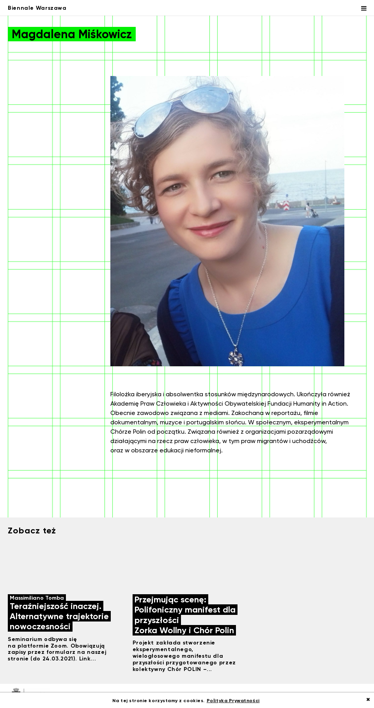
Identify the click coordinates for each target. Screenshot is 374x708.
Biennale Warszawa (37, 7)
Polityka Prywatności (233, 700)
